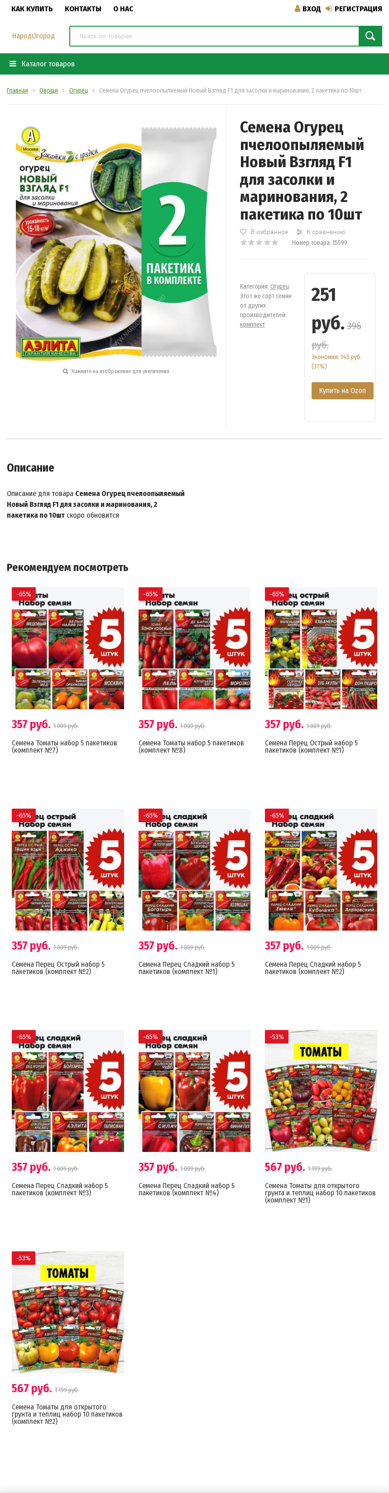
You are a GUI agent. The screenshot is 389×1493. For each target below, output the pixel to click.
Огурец (279, 286)
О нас (123, 9)
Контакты (83, 9)
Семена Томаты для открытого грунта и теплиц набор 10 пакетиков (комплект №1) (320, 1192)
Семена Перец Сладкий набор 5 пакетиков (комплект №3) (60, 1189)
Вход (308, 9)
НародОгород (33, 36)
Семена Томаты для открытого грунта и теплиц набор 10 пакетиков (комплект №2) (67, 1414)
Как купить (32, 9)
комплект (252, 324)
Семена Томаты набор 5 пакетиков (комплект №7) (64, 746)
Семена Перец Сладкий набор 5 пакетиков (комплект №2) (313, 968)
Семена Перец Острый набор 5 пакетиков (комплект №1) (311, 746)
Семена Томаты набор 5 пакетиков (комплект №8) (191, 746)
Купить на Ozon (342, 390)
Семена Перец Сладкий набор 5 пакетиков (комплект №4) (187, 1189)
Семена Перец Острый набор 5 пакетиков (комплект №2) (58, 968)
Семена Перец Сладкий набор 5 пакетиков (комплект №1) (187, 968)
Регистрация (354, 9)
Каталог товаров (42, 64)
